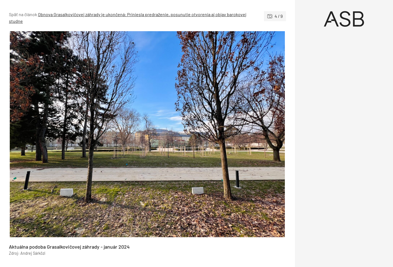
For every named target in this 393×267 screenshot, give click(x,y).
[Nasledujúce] (216, 134)
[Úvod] (344, 19)
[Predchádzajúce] (78, 134)
